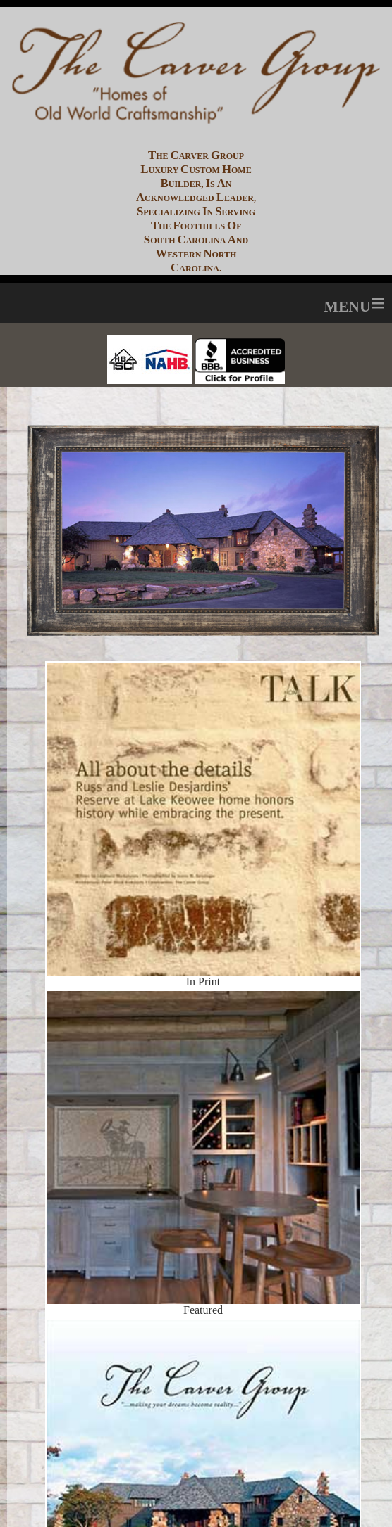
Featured (203, 1094)
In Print (203, 771)
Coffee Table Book (203, 1422)
